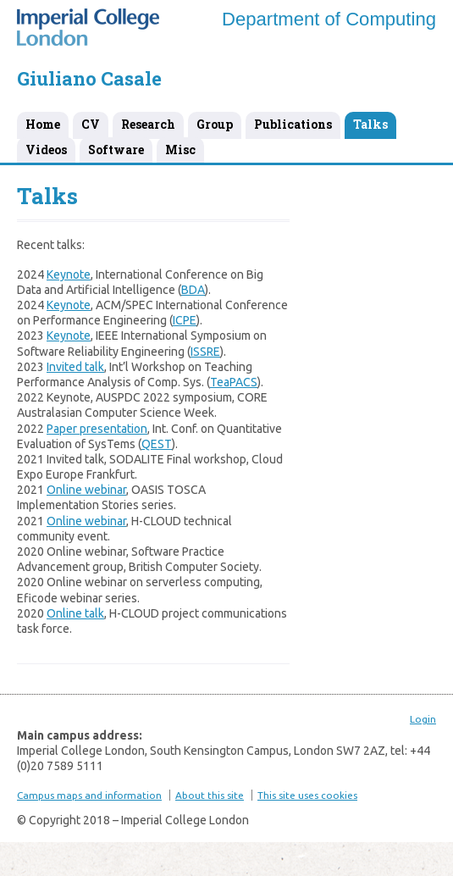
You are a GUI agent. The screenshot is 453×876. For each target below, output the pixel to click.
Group (214, 124)
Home (42, 124)
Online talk (75, 613)
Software (116, 149)
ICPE (184, 320)
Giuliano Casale (89, 78)
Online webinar (86, 489)
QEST (156, 444)
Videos (46, 149)
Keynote (69, 274)
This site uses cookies (307, 795)
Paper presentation (97, 428)
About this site (209, 795)
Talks (370, 124)
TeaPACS (233, 382)
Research (148, 124)
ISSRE (205, 351)
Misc (180, 149)
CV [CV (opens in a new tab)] (90, 124)
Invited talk (75, 367)
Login (423, 718)
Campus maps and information (89, 795)
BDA (193, 290)
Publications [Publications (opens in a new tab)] (293, 124)
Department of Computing (329, 19)
